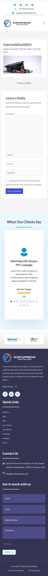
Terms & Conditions (16, 570)
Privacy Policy (34, 570)
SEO (4, 421)
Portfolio (6, 434)
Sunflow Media (31, 566)
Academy (6, 438)
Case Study (7, 429)
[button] (44, 23)
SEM (4, 416)
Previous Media (24, 83)
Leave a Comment (11, 49)
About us (6, 412)
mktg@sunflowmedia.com (17, 473)
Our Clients (7, 425)
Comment (11, 114)
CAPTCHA (7, 544)
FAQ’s (5, 443)
